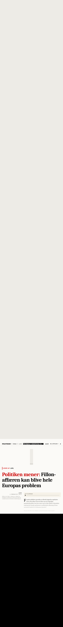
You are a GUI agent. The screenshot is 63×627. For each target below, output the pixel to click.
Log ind (47, 443)
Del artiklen (54, 443)
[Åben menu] (60, 444)
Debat (14, 444)
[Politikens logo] (6, 443)
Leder (20, 444)
